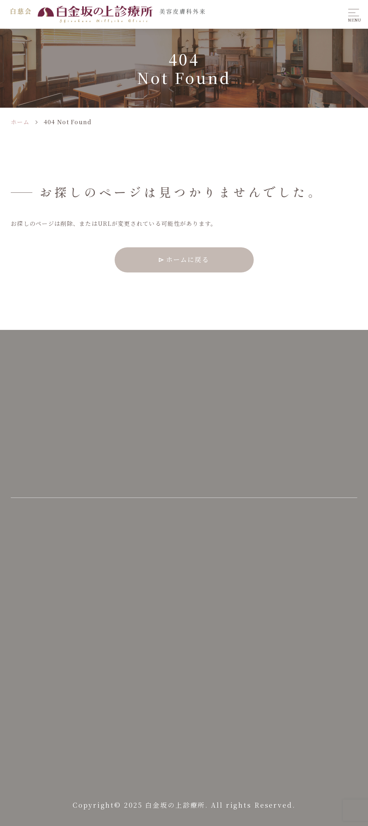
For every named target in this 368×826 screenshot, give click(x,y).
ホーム (20, 122)
